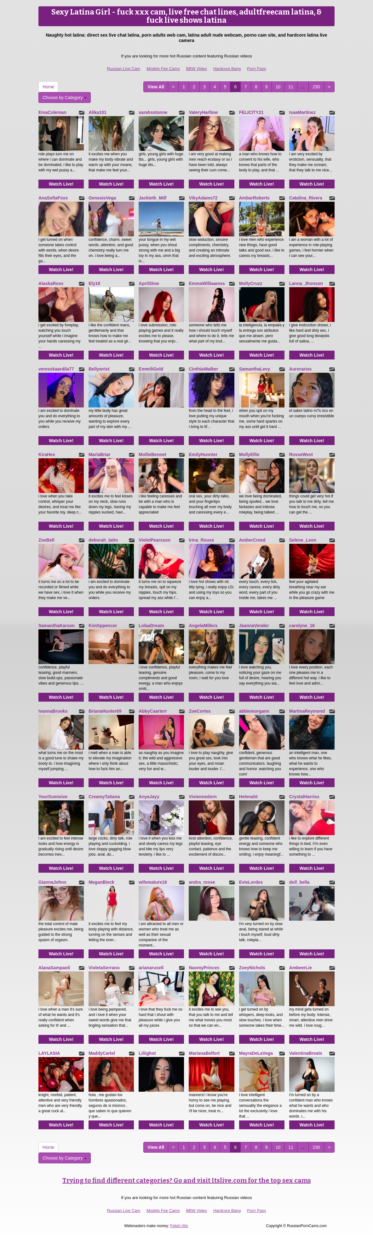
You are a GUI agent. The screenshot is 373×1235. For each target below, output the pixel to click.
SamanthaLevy (254, 368)
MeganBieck (101, 882)
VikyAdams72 (203, 197)
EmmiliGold (151, 368)
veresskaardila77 (56, 368)
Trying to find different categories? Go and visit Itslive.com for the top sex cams (186, 1180)
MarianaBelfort (204, 1053)
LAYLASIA (49, 1053)
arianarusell (151, 967)
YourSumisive (52, 796)
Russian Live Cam (124, 68)
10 (278, 86)
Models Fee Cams (163, 68)
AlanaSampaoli (54, 967)
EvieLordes (251, 882)
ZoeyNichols (252, 967)
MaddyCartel (102, 1053)
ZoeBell (46, 540)
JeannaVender (254, 625)
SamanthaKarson (56, 625)
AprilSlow (149, 283)
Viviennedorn (202, 796)
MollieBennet (152, 454)
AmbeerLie (300, 967)
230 (316, 86)
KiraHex (46, 454)
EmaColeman (52, 112)
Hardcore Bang (227, 68)
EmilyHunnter (203, 454)
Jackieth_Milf (152, 197)
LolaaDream (151, 625)
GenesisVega (102, 197)
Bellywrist (99, 368)
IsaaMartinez (302, 112)
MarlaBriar (99, 454)
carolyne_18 (302, 625)
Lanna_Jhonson (306, 283)
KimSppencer (103, 625)
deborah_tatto (103, 540)
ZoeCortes (199, 711)
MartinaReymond (307, 711)
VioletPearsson (154, 540)
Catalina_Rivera (305, 197)
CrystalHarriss (304, 796)
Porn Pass (256, 68)
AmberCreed (252, 540)
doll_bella (299, 882)
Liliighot (147, 1053)
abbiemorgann (254, 711)
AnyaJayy (149, 796)
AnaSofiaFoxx (53, 197)
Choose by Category (65, 97)
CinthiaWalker (203, 368)
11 (290, 86)
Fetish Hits (179, 1226)
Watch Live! (61, 184)
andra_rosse (202, 882)
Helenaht (248, 796)
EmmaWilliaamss (207, 283)
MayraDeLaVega (256, 1053)
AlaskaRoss (50, 283)
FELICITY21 (251, 112)
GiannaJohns (52, 882)
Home (48, 86)
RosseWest (301, 454)
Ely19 (94, 283)
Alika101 (97, 112)
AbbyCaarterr (153, 711)
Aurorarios (300, 368)
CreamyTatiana (104, 796)
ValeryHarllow (203, 112)
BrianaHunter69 (105, 711)
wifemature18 (153, 882)
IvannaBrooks (53, 711)
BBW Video (196, 68)
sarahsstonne (153, 112)
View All (155, 86)
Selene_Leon (302, 540)
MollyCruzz (250, 283)
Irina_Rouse (201, 540)
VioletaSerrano (104, 967)
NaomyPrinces (204, 967)
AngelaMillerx (203, 625)
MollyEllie (249, 454)
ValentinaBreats (305, 1053)
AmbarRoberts (254, 197)
